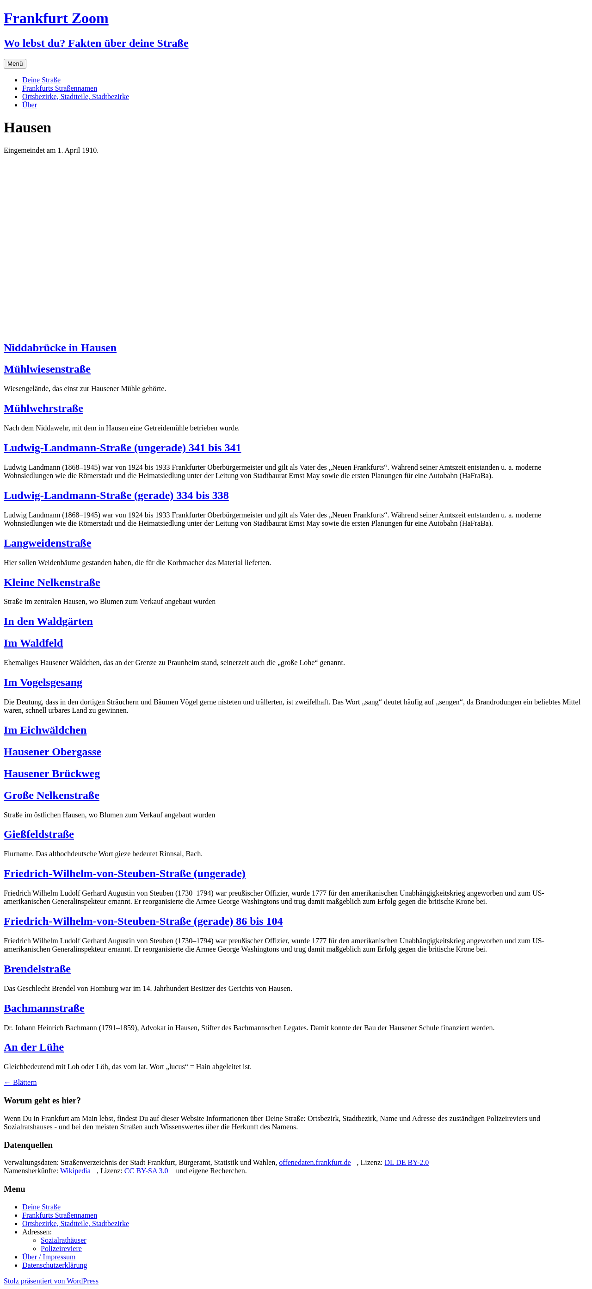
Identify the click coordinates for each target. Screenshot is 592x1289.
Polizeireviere (61, 1248)
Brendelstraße (37, 969)
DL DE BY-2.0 (406, 1162)
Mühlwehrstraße (43, 408)
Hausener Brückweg (52, 773)
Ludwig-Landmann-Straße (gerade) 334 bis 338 (116, 495)
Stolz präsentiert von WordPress (51, 1281)
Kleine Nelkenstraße (52, 582)
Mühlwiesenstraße (47, 369)
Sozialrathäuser (63, 1240)
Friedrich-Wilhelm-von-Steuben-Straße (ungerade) (125, 873)
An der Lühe (34, 1047)
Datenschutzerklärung (54, 1265)
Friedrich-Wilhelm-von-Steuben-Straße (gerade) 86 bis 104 (143, 921)
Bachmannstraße (44, 1008)
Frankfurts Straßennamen (59, 88)
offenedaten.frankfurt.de (315, 1162)
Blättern (20, 1082)
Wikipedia (75, 1171)
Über (29, 105)
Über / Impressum (49, 1257)
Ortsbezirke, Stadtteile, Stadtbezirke (75, 96)
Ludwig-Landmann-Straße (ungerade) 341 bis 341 (122, 448)
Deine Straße (41, 80)
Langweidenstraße (47, 543)
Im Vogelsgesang (43, 682)
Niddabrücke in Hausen (60, 348)
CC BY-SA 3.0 (146, 1171)
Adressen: (37, 1232)
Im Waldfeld (33, 643)
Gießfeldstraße (39, 834)
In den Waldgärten (48, 621)
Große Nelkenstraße (51, 795)
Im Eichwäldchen (45, 730)
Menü (15, 63)
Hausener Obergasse (52, 752)
